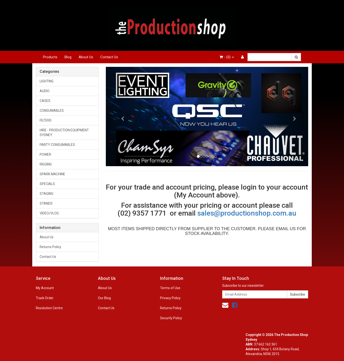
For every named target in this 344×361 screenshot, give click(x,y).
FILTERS (46, 120)
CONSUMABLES (52, 110)
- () (227, 57)
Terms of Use (170, 288)
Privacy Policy (170, 298)
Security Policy (171, 318)
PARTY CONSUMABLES (57, 145)
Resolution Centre (49, 308)
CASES (45, 101)
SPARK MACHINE (52, 174)
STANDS (46, 203)
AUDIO (44, 91)
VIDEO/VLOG (49, 213)
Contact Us (109, 57)
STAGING (46, 194)
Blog (67, 57)
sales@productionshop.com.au (246, 213)
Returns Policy (50, 247)
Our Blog (104, 298)
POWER (45, 154)
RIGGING (46, 164)
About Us (86, 57)
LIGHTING (47, 81)
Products (50, 57)
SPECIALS (47, 184)
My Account (45, 288)
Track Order (45, 298)
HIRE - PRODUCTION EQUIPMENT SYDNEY (64, 132)
